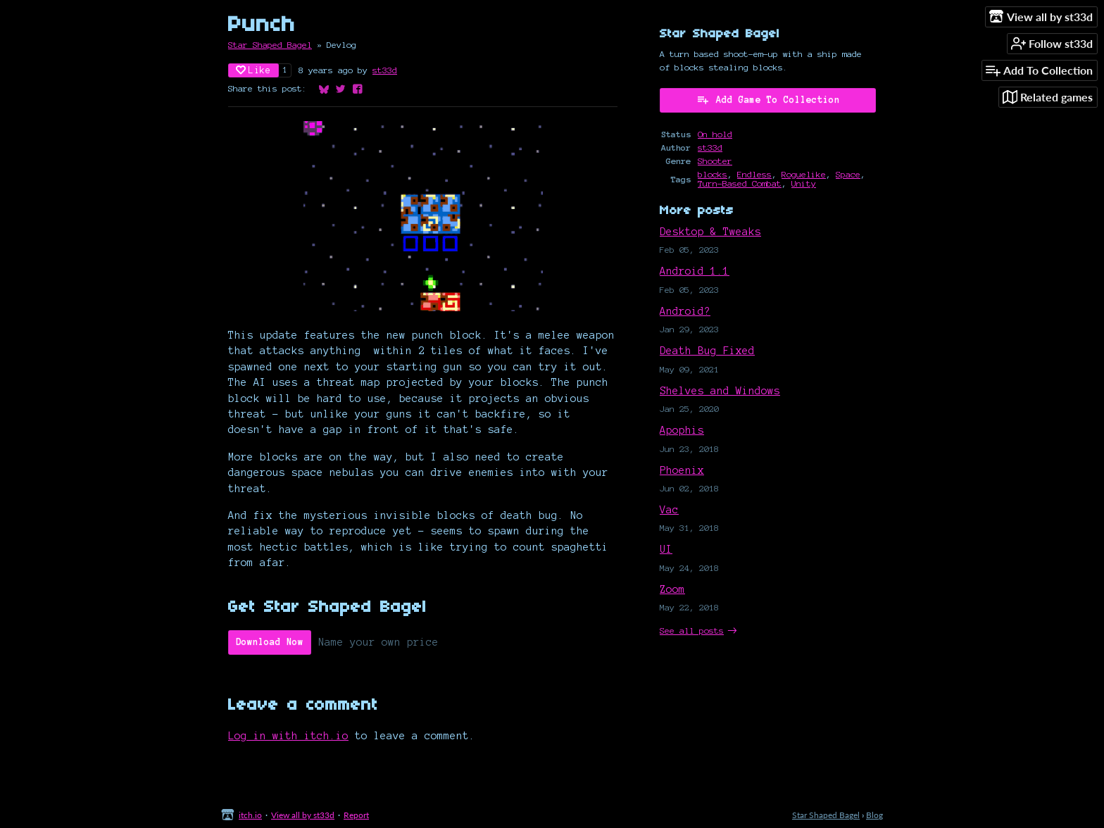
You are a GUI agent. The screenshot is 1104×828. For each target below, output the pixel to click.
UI (666, 549)
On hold (715, 134)
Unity (803, 183)
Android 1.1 (694, 271)
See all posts (692, 630)
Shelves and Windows (720, 390)
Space (848, 174)
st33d (384, 70)
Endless (754, 174)
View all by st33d (302, 815)
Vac (669, 509)
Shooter (715, 160)
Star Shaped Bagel (270, 44)
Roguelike (804, 174)
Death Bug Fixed (707, 350)
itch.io (250, 815)
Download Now (269, 642)
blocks (712, 174)
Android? (685, 311)
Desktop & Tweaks (710, 231)
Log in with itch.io (288, 735)
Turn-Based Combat (740, 183)
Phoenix (682, 470)
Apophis (682, 430)
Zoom (672, 589)
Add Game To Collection (768, 99)
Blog (874, 815)
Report (356, 815)
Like (253, 70)
